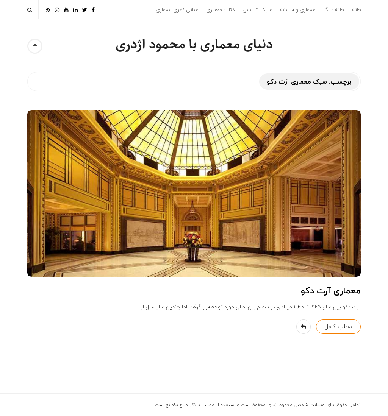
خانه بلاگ (333, 9)
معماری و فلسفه (298, 9)
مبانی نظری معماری (177, 9)
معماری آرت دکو (331, 290)
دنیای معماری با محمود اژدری (194, 44)
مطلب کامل (338, 326)
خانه (356, 9)
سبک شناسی (257, 9)
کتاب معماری (220, 9)
